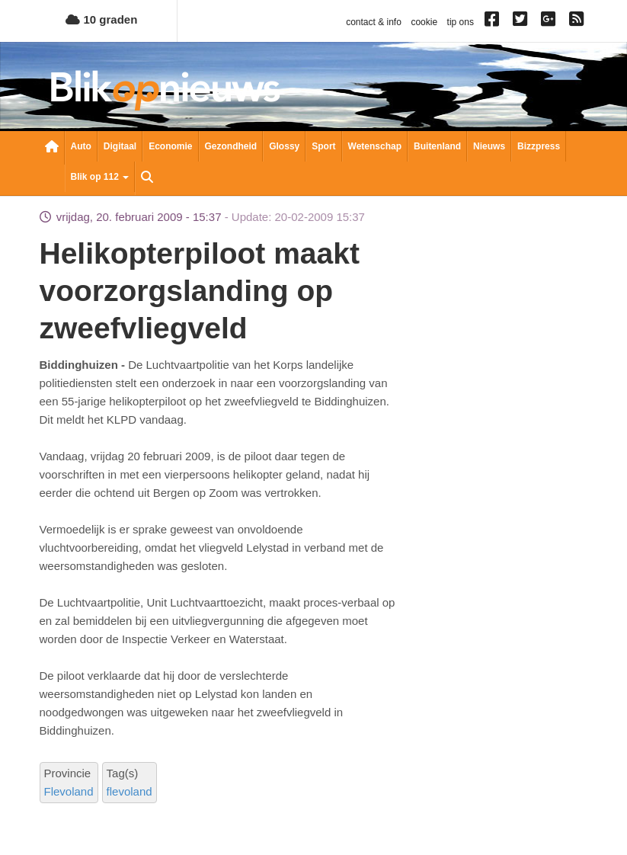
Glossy (284, 146)
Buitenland (437, 146)
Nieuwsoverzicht (52, 148)
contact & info (373, 22)
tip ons (460, 22)
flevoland (129, 791)
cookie (424, 22)
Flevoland (69, 791)
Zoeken (147, 178)
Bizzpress (538, 146)
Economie (170, 146)
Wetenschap (374, 146)
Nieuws (489, 146)
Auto (81, 146)
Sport (323, 146)
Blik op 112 (100, 176)
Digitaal (120, 146)
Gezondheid (231, 146)
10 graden (101, 19)
